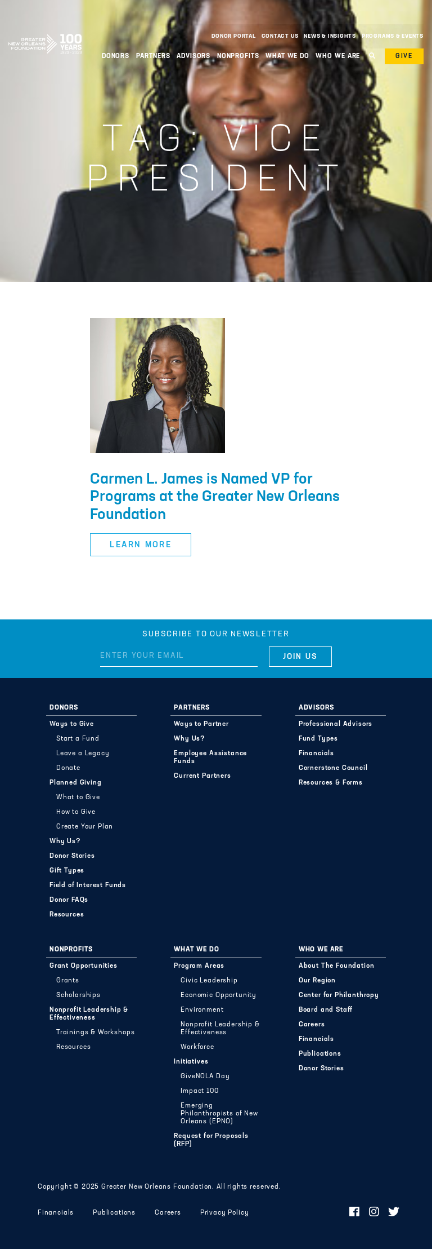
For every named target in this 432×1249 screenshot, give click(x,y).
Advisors (193, 56)
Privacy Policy (224, 1213)
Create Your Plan (84, 826)
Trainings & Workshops (95, 1032)
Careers (312, 1024)
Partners (153, 56)
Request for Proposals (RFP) (211, 1140)
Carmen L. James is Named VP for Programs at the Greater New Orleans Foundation (215, 497)
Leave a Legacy (83, 753)
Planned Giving (76, 782)
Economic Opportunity (218, 995)
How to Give (76, 812)
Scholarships (78, 995)
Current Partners (202, 776)
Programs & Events (393, 36)
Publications (320, 1054)
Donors (115, 56)
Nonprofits (238, 56)
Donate (68, 768)
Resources (67, 914)
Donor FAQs (69, 900)
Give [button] (404, 56)
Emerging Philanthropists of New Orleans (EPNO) (219, 1113)
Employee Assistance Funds (210, 757)
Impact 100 (199, 1091)
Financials (316, 753)
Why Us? (65, 841)
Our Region (317, 980)
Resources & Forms (331, 782)
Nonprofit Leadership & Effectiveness (89, 1014)
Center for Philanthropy (339, 995)
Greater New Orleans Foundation (45, 33)
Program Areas (199, 966)
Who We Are (338, 56)
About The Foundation (337, 966)
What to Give (78, 797)
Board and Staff (326, 1010)
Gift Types (67, 870)
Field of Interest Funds (88, 885)
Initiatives (191, 1061)
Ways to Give (72, 724)
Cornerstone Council (333, 768)
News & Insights (330, 36)
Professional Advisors (336, 724)
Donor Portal (233, 36)
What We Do (287, 56)
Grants (67, 980)
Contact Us (280, 36)
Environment (202, 1010)
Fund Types (318, 739)
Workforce (197, 1047)
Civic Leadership (209, 980)
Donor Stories (72, 856)
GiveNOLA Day (205, 1076)
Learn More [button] (141, 545)
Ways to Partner (201, 724)
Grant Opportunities (84, 966)
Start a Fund (78, 739)
